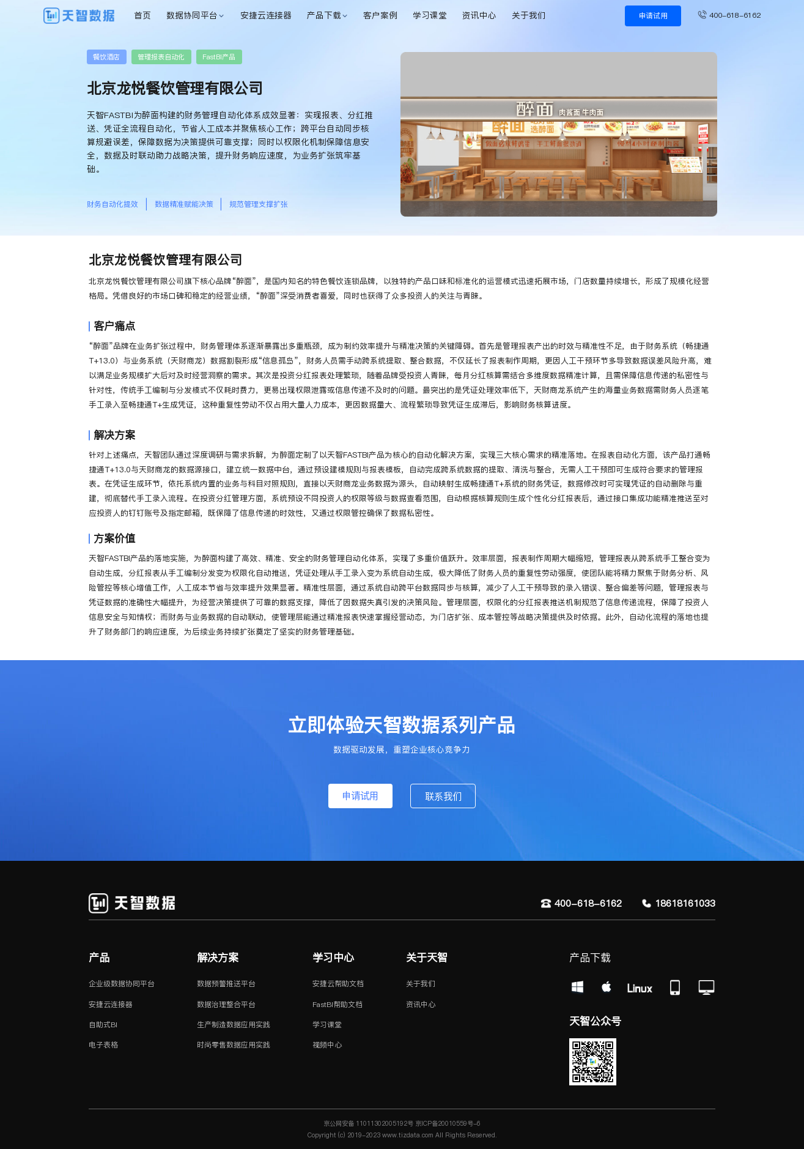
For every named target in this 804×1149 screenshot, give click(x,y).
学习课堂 (430, 15)
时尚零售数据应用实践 (233, 1044)
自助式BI (103, 1024)
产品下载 (324, 15)
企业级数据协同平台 (122, 983)
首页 (142, 15)
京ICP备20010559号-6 (447, 1123)
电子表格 (103, 1044)
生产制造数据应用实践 (233, 1024)
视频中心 (327, 1044)
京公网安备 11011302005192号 (368, 1123)
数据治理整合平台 (226, 1004)
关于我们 (529, 15)
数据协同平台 (192, 15)
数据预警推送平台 (226, 983)
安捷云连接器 (266, 15)
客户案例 (380, 15)
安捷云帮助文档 (338, 983)
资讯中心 (479, 15)
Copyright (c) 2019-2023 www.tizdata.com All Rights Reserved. (402, 1135)
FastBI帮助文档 (337, 1004)
